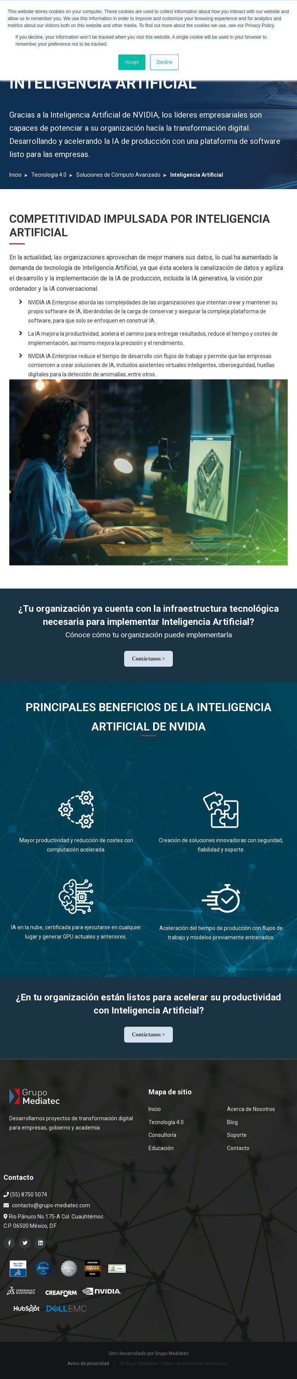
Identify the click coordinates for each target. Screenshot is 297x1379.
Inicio (15, 175)
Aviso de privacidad (88, 1363)
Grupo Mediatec (172, 1353)
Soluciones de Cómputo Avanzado (118, 175)
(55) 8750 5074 (25, 1194)
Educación (161, 1148)
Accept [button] (132, 62)
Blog (232, 1122)
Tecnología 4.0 (49, 175)
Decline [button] (164, 62)
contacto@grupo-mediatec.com (51, 1205)
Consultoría (162, 1135)
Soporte (237, 1135)
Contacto (238, 1148)
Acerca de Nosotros (251, 1109)
